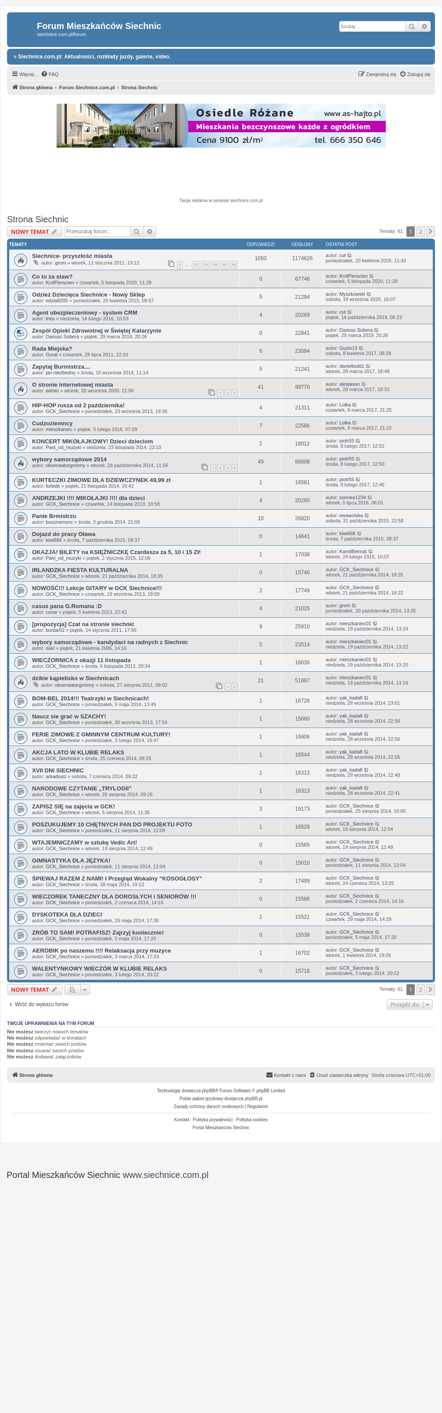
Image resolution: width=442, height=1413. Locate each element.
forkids (53, 486)
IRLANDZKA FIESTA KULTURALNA (80, 570)
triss (50, 318)
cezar (51, 612)
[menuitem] (49, 74)
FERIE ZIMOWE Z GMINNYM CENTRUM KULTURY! (101, 734)
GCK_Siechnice (63, 411)
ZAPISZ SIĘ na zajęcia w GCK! (73, 806)
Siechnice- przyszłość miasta (72, 256)
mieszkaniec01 (355, 623)
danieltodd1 (351, 366)
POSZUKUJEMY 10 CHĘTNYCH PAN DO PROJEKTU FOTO (112, 824)
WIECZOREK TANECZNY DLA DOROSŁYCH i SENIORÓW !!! (114, 896)
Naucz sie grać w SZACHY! (69, 716)
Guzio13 (348, 348)
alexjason (349, 384)
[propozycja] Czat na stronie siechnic (83, 624)
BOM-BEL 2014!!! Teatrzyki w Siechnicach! (90, 698)
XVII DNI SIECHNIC (58, 770)
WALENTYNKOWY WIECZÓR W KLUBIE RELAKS (99, 968)
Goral (51, 354)
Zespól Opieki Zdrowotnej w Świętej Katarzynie (97, 330)
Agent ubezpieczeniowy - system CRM (84, 312)
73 (205, 265)
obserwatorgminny (65, 465)
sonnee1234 (352, 497)
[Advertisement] (221, 174)
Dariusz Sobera (62, 336)
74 (214, 265)
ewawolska (351, 515)
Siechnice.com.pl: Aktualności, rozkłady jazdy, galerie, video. (92, 57)
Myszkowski (352, 294)
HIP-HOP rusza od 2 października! (78, 405)
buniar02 (55, 630)
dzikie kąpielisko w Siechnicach (75, 678)
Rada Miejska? (52, 348)
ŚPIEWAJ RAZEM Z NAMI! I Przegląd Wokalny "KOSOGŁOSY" (117, 878)
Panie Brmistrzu (54, 516)
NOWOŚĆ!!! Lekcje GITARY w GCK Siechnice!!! (97, 588)
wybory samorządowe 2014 (69, 459)
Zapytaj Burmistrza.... (61, 366)
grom (60, 262)
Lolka (345, 404)
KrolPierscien (60, 282)
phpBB (208, 1090)
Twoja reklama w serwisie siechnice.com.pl (220, 200)
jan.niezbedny (60, 372)
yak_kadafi (351, 697)
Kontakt (181, 1119)
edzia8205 (57, 300)
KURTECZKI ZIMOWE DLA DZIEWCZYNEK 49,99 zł (101, 480)
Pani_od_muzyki (63, 447)
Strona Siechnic (37, 219)
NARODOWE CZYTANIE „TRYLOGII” (82, 788)
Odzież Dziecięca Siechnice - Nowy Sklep (88, 294)
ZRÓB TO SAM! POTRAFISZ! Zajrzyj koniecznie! (98, 932)
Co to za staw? (52, 276)
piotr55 (346, 440)
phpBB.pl (253, 1098)
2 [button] (420, 232)
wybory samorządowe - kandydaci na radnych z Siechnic (110, 642)
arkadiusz (56, 776)
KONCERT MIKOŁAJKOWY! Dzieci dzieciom (92, 441)
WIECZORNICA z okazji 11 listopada (81, 660)
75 (224, 265)
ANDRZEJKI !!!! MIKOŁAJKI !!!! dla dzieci (88, 498)
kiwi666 (54, 540)
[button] (430, 231)
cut (342, 255)
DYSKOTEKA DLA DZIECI (67, 914)
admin (52, 390)
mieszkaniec (59, 429)
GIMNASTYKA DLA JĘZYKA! (71, 860)
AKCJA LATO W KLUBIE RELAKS (78, 752)
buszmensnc (59, 522)
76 (233, 265)
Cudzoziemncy (52, 423)
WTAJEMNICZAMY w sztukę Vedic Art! (84, 842)
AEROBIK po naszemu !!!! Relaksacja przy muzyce (101, 950)
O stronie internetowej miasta (72, 384)
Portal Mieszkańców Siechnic (221, 1127)
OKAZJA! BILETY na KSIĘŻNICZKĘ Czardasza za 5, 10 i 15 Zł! (116, 552)
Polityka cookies (252, 1119)
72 (196, 265)
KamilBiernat (353, 551)
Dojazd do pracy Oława (63, 534)
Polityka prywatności (213, 1119)
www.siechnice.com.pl (166, 1175)
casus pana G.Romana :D (67, 606)
